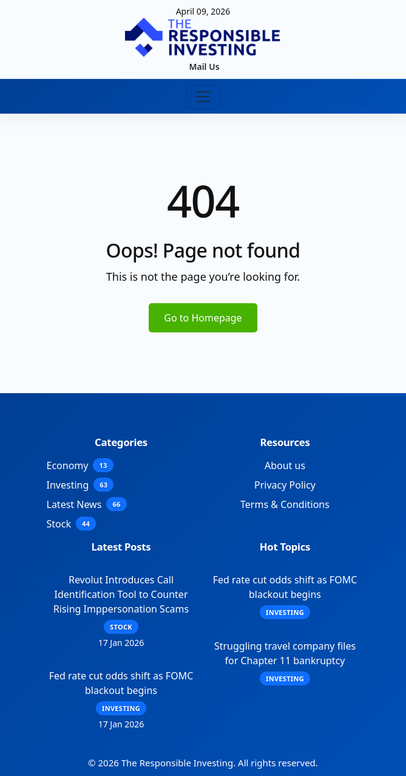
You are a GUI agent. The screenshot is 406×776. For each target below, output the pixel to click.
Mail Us (204, 66)
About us (285, 465)
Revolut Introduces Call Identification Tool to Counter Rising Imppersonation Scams (121, 594)
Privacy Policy (285, 485)
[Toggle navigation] (203, 96)
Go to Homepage (203, 317)
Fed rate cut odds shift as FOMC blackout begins (121, 683)
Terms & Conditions (285, 504)
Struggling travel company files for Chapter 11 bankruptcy (285, 653)
